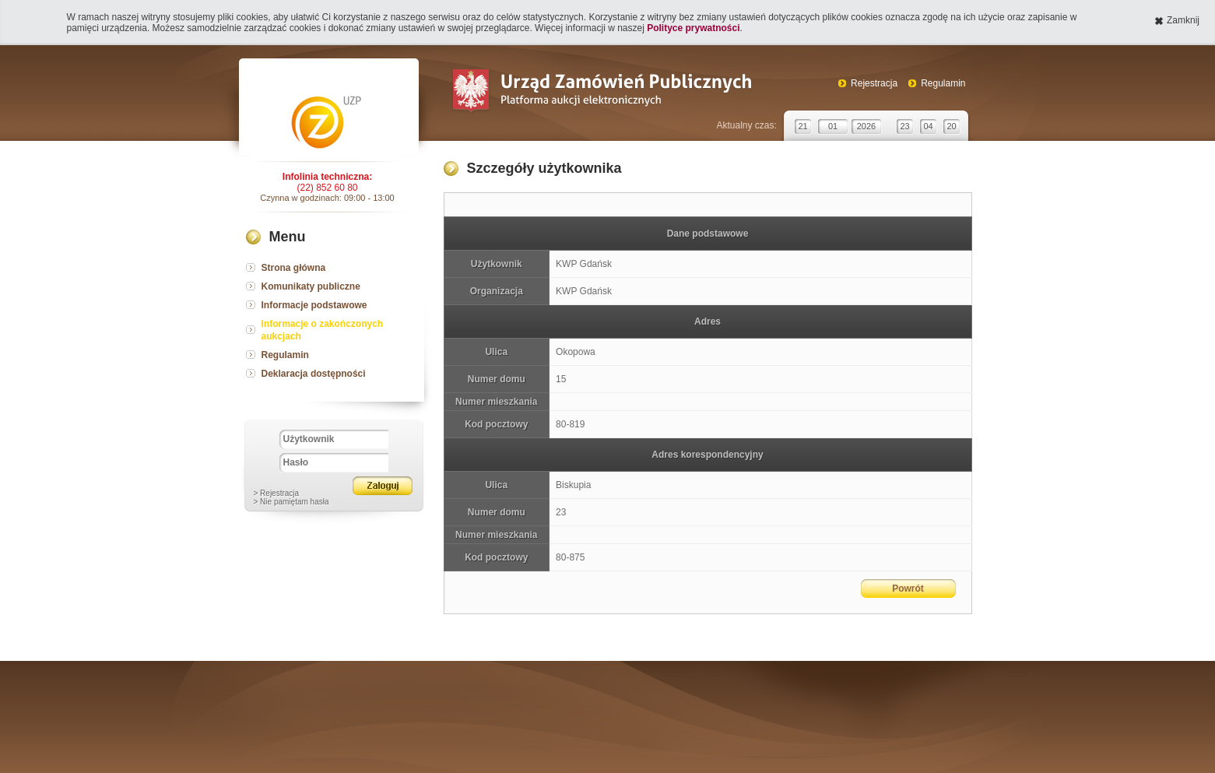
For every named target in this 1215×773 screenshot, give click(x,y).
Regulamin (943, 83)
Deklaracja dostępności (314, 373)
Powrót (908, 588)
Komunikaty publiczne (311, 286)
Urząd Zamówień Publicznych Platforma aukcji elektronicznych (601, 92)
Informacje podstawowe (314, 305)
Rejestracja (874, 83)
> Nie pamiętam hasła (291, 501)
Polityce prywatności (693, 28)
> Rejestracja (277, 493)
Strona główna (294, 267)
